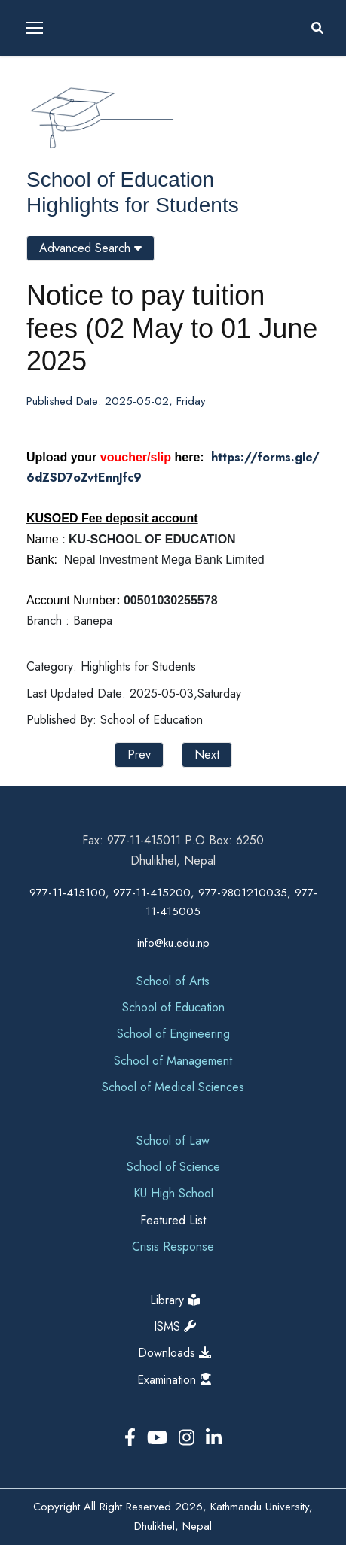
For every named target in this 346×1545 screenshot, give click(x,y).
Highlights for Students (132, 205)
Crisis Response (173, 1246)
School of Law (173, 1140)
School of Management (173, 1060)
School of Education (120, 179)
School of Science (173, 1166)
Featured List (173, 1220)
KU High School (173, 1193)
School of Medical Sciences (173, 1087)
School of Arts (173, 981)
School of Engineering (173, 1033)
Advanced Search (90, 248)
